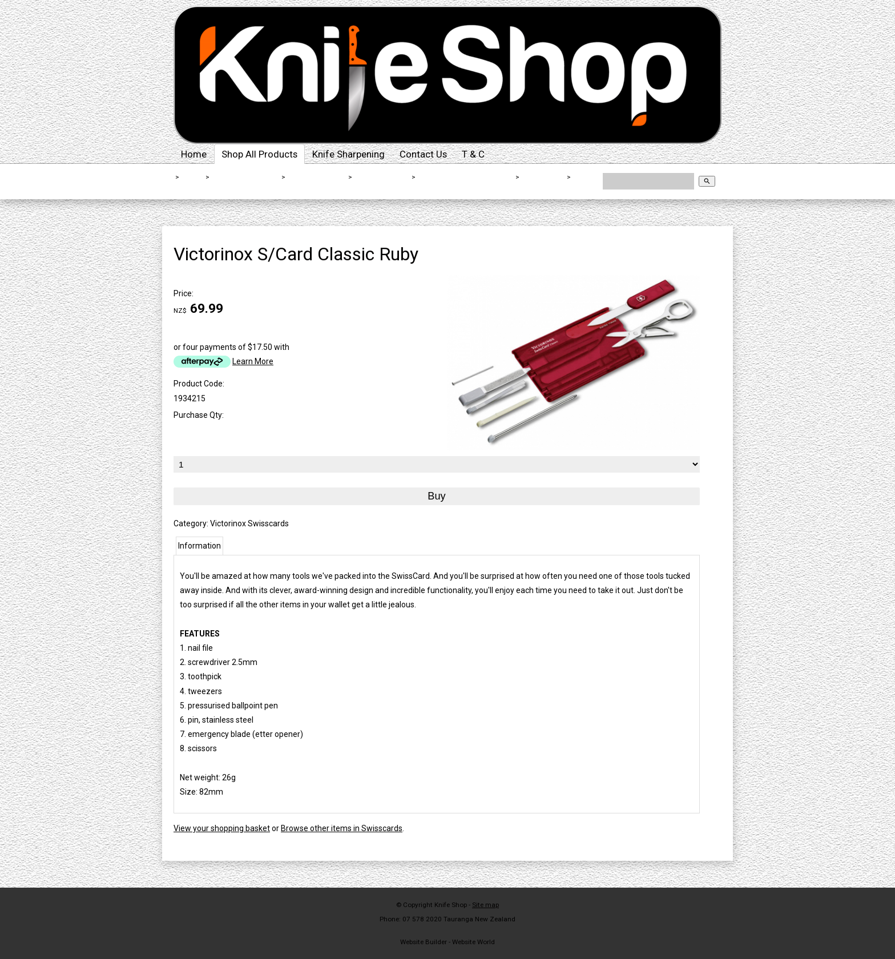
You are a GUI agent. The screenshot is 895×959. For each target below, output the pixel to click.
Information (199, 545)
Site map (485, 905)
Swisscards (543, 177)
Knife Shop (450, 905)
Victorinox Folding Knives (466, 177)
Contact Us (423, 154)
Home (194, 154)
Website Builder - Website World (447, 942)
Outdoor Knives (317, 177)
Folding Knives (382, 177)
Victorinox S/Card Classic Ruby (233, 185)
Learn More (252, 361)
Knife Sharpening (348, 154)
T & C (473, 154)
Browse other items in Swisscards (341, 828)
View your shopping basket (222, 828)
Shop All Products (259, 154)
